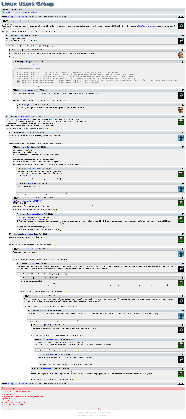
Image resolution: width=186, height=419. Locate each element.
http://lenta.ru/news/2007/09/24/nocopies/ (32, 219)
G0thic (25, 132)
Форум (6, 13)
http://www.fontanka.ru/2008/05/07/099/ (27, 201)
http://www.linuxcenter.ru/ (28, 65)
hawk (18, 21)
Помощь (15, 13)
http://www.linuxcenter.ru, (147, 26)
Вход (34, 13)
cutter (25, 50)
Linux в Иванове (22, 17)
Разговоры (10, 17)
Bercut (29, 147)
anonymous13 (25, 116)
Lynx (26, 62)
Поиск (25, 13)
